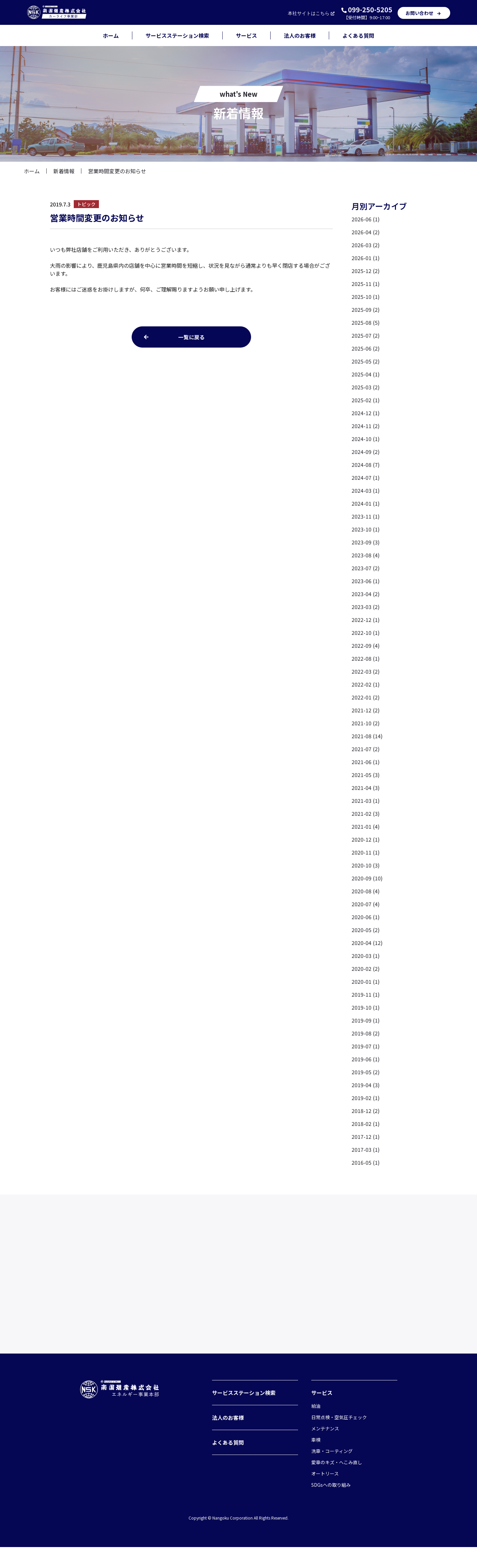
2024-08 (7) (366, 465)
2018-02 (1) (366, 1124)
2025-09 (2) (366, 309)
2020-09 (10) (367, 878)
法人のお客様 (300, 35)
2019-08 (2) (366, 1033)
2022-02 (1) (366, 684)
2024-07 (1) (366, 477)
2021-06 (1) (366, 762)
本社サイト (312, 13)
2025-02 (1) (366, 400)
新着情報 (63, 171)
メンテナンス (325, 1437)
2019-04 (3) (366, 1085)
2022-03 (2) (366, 671)
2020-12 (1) (366, 839)
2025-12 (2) (366, 271)
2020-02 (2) (366, 968)
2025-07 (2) (366, 335)
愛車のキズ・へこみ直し (336, 1471)
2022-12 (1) (366, 620)
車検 (316, 1448)
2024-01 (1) (366, 503)
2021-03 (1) (366, 801)
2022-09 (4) (366, 645)
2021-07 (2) (366, 749)
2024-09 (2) (366, 452)
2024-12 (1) (366, 413)
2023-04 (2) (366, 594)
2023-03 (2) (366, 607)
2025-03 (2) (366, 387)
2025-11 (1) (366, 284)
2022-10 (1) (366, 633)
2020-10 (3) (366, 865)
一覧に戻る (191, 337)
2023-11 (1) (366, 516)
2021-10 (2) (366, 723)
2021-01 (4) (366, 826)
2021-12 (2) (366, 710)
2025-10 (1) (366, 297)
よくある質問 (358, 35)
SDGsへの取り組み (331, 1493)
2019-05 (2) (366, 1072)
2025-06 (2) (366, 348)
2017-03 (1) (366, 1149)
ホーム (111, 35)
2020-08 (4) (366, 891)
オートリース (325, 1482)
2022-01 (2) (366, 697)
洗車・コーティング (332, 1460)
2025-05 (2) (366, 361)
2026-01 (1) (366, 258)
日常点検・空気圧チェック (339, 1426)
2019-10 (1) (366, 1007)
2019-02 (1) (366, 1098)
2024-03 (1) (366, 490)
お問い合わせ (424, 13)
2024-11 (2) (366, 426)
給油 (316, 1415)
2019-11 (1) (366, 994)
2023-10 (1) (366, 529)
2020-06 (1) (366, 917)
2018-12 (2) (366, 1111)
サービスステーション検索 (177, 35)
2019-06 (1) (366, 1059)
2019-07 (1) (366, 1046)
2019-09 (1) (366, 1020)
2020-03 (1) (366, 956)
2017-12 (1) (366, 1136)
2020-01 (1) (366, 981)
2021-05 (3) (366, 775)
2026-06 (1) (366, 219)
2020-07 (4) (366, 904)
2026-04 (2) (366, 232)
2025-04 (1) (366, 374)
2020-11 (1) (366, 852)
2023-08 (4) (366, 555)
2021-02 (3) (366, 813)
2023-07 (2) (366, 568)
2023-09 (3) (366, 542)
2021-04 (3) (366, 788)
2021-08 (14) (367, 736)
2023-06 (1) (366, 581)
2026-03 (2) (366, 245)
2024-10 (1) (366, 439)
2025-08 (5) (366, 322)
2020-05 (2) (366, 930)
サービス (246, 35)
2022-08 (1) (366, 658)
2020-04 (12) (367, 943)
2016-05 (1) (366, 1162)
